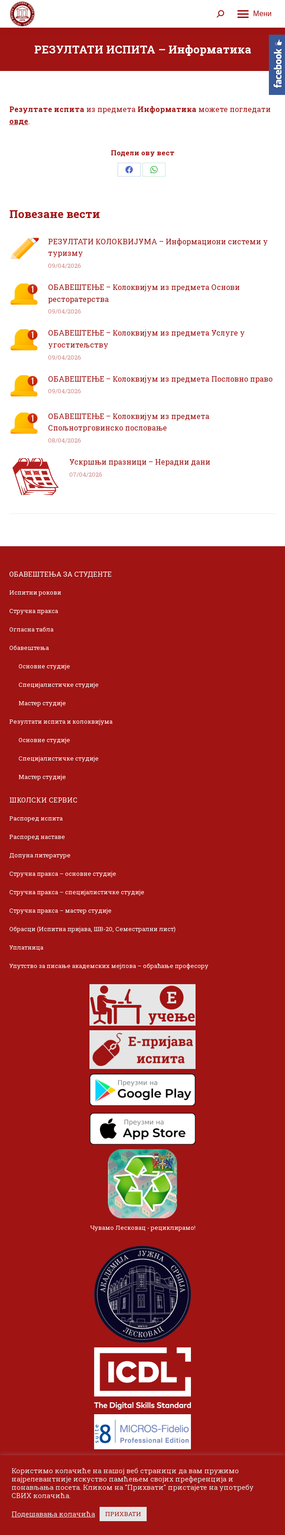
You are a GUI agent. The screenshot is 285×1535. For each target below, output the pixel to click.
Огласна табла (31, 629)
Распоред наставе (37, 836)
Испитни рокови (35, 592)
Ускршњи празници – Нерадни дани (139, 461)
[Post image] (24, 248)
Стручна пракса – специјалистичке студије (76, 892)
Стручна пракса (33, 611)
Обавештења (29, 648)
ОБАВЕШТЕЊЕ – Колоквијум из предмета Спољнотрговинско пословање (128, 422)
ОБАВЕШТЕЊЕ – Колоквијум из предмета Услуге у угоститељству (146, 338)
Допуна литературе (40, 855)
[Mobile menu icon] (254, 14)
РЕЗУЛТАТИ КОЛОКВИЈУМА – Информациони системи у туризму (158, 247)
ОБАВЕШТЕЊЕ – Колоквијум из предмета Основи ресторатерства (144, 293)
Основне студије (44, 666)
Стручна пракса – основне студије (62, 873)
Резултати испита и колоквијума (61, 721)
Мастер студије (42, 703)
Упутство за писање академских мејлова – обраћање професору (108, 966)
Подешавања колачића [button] (53, 1514)
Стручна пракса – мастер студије (60, 910)
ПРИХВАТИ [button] (123, 1514)
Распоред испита (36, 818)
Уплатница (26, 947)
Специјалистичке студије (58, 684)
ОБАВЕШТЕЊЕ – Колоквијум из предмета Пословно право (160, 379)
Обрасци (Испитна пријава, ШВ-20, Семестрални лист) (92, 929)
